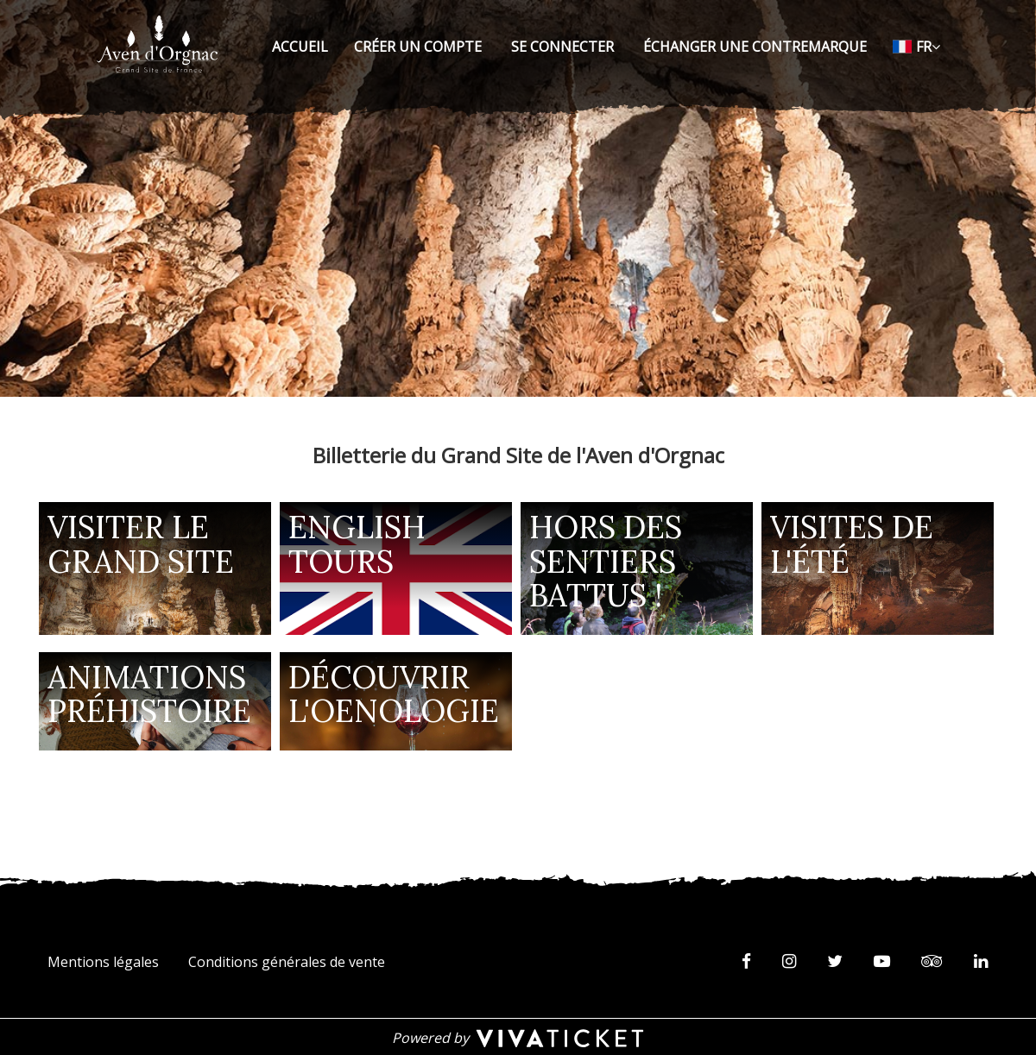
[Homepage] (157, 44)
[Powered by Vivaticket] (518, 1037)
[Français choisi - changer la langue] (916, 46)
